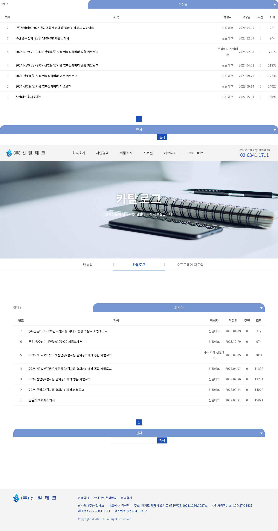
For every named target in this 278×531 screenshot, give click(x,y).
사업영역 (102, 152)
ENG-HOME (196, 152)
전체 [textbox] (139, 129)
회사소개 (78, 152)
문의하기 (126, 498)
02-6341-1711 (254, 155)
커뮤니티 (170, 152)
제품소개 (126, 152)
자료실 (148, 152)
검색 (162, 137)
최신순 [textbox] (183, 4)
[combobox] (183, 4)
